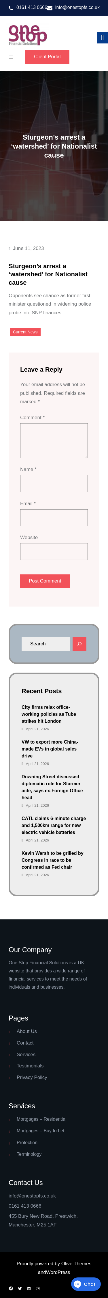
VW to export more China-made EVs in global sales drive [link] (50, 749)
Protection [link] (27, 1142)
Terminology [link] (29, 1154)
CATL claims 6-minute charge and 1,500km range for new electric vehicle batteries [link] (54, 825)
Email (28, 503)
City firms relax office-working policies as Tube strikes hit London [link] (49, 714)
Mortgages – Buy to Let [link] (40, 1130)
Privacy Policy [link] (32, 1077)
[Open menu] (11, 57)
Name (28, 469)
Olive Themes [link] (76, 1263)
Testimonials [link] (30, 1066)
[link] (27, 35)
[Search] (79, 644)
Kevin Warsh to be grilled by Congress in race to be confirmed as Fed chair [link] (53, 860)
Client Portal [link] (47, 56)
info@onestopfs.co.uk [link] (77, 7)
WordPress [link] (58, 1272)
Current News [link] (25, 332)
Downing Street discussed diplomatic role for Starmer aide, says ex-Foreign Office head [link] (52, 787)
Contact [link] (25, 1043)
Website (29, 537)
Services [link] (26, 1054)
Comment (32, 417)
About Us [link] (27, 1031)
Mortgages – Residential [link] (42, 1119)
